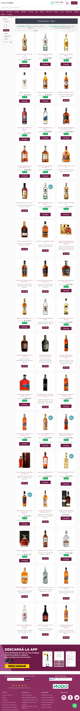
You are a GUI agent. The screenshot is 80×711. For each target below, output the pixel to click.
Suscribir (27, 679)
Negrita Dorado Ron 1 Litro (45, 92)
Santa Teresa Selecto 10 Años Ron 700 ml (66, 625)
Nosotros (5, 700)
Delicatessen (68, 11)
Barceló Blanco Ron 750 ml (66, 550)
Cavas (61, 11)
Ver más (66, 100)
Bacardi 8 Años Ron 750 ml (24, 202)
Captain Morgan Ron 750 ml (24, 318)
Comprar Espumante (47, 702)
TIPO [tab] (5, 33)
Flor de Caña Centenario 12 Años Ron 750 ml (24, 395)
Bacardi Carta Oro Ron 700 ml (24, 54)
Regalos (56, 11)
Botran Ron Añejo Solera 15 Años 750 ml (45, 281)
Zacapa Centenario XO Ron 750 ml (24, 551)
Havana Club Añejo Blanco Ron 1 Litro (24, 625)
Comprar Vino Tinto (47, 695)
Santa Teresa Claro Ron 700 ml (66, 472)
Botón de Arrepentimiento (10, 709)
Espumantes (9, 11)
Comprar (25, 65)
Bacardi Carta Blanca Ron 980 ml (45, 203)
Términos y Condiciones (9, 705)
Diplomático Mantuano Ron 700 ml (24, 355)
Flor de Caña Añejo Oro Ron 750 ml (66, 588)
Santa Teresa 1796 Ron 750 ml (45, 472)
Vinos (2, 11)
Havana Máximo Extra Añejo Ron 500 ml (24, 472)
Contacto (9, 14)
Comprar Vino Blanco (47, 697)
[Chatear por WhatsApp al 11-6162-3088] (57, 2)
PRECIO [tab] (6, 21)
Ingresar (74, 3)
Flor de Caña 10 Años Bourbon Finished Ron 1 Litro (66, 356)
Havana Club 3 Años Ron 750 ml (66, 54)
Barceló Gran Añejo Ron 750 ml (45, 241)
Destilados (23, 11)
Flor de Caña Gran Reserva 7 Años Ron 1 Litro (66, 395)
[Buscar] (77, 7)
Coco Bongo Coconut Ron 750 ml (66, 319)
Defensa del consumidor (9, 707)
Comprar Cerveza (46, 707)
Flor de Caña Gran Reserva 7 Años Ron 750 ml (24, 434)
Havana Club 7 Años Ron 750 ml (24, 128)
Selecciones (49, 11)
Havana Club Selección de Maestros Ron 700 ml (66, 434)
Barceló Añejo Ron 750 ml (24, 241)
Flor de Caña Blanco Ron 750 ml (45, 128)
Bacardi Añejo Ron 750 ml (45, 550)
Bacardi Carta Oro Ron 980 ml (66, 203)
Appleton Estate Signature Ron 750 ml (45, 166)
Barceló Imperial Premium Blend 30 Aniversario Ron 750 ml (66, 242)
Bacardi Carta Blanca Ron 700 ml (45, 54)
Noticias (3, 14)
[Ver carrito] (67, 3)
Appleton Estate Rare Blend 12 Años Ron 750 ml (66, 128)
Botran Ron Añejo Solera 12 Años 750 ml (24, 281)
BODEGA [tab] (6, 36)
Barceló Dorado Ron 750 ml (24, 587)
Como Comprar (7, 695)
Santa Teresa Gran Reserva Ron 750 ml (24, 511)
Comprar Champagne (47, 700)
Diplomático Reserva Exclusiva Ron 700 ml (45, 355)
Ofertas (42, 11)
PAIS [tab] (5, 39)
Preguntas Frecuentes (9, 702)
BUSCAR (6, 30)
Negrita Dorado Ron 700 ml (66, 92)
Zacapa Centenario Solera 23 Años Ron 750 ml (66, 511)
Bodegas (76, 11)
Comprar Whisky (46, 705)
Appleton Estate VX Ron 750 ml (66, 166)
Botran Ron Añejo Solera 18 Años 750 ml (66, 281)
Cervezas (30, 11)
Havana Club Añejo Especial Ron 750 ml (45, 434)
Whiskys (16, 11)
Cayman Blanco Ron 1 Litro (45, 587)
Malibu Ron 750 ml (24, 92)
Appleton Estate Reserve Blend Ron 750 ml (24, 166)
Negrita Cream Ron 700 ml (45, 625)
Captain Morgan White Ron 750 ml (45, 319)
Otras (36, 11)
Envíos (4, 697)
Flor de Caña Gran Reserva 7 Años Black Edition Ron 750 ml (45, 396)
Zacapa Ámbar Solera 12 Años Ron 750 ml (45, 511)
